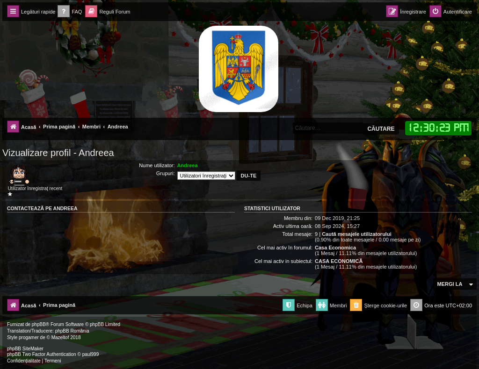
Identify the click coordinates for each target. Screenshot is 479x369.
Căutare (380, 129)
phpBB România (72, 331)
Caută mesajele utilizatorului (357, 234)
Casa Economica (335, 247)
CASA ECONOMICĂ (339, 261)
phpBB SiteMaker (25, 348)
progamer (29, 337)
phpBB (39, 324)
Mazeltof (60, 337)
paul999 (90, 354)
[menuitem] (70, 12)
